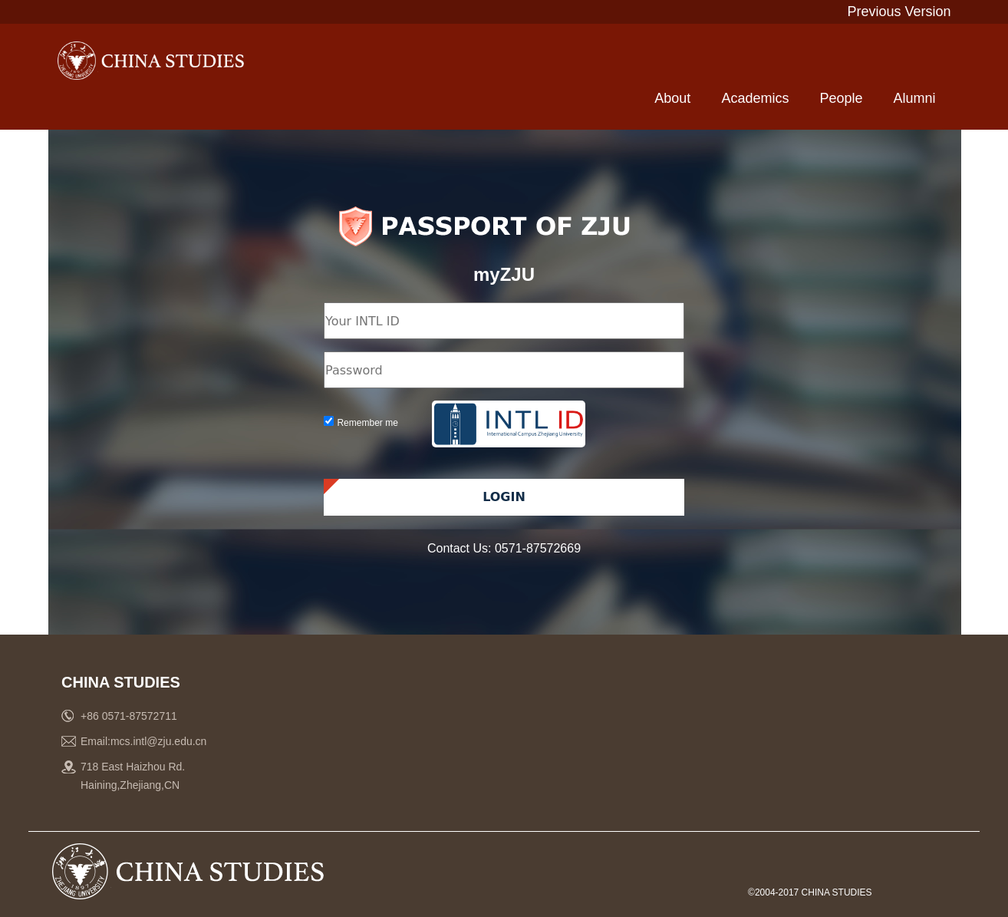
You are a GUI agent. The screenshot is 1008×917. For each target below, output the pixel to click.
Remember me (367, 422)
